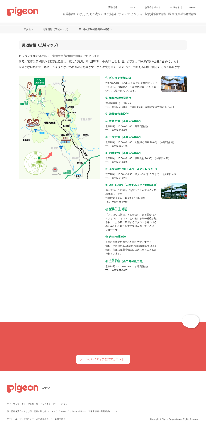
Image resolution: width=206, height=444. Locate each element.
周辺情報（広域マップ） (56, 29)
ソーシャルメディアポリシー (20, 433)
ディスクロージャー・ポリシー (54, 418)
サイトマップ (13, 418)
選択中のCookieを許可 (102, 253)
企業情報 (69, 14)
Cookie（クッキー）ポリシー (73, 425)
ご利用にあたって (44, 433)
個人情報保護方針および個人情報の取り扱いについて (32, 425)
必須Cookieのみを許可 (52, 253)
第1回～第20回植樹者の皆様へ (95, 29)
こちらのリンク (101, 210)
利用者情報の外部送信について (103, 425)
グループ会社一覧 (30, 418)
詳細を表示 (165, 243)
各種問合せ (60, 433)
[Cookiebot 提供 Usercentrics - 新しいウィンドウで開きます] (163, 188)
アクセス (28, 29)
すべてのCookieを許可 (153, 253)
